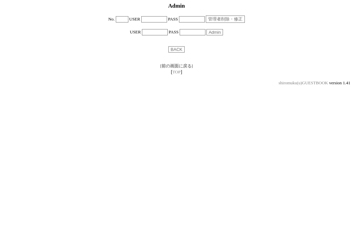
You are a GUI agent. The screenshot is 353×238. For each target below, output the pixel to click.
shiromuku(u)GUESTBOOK (303, 82)
